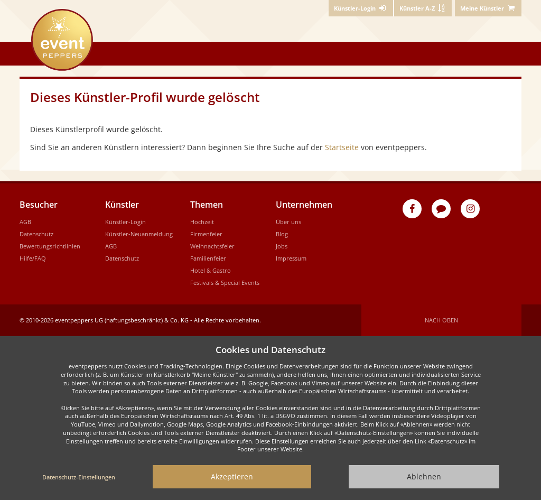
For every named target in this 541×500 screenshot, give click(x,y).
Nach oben (441, 320)
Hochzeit (202, 222)
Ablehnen (424, 476)
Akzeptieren (232, 476)
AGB (25, 222)
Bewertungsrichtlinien (50, 246)
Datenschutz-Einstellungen (78, 477)
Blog (282, 234)
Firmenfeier (206, 234)
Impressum (291, 258)
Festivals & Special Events (224, 282)
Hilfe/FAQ (33, 258)
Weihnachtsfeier (212, 246)
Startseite (342, 147)
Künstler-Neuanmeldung (139, 234)
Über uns (288, 222)
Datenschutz (36, 234)
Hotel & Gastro (210, 270)
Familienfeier (208, 258)
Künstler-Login (125, 222)
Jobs (281, 246)
